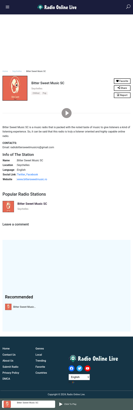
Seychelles (17, 71)
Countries (41, 372)
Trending (41, 360)
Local (39, 354)
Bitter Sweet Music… (24, 306)
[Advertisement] (66, 41)
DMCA (6, 378)
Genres (40, 348)
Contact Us (9, 354)
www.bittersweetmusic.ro (32, 179)
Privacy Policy (10, 372)
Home (5, 71)
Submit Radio (10, 366)
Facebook (32, 174)
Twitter (21, 174)
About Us (7, 360)
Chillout (36, 93)
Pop (44, 93)
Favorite (40, 366)
